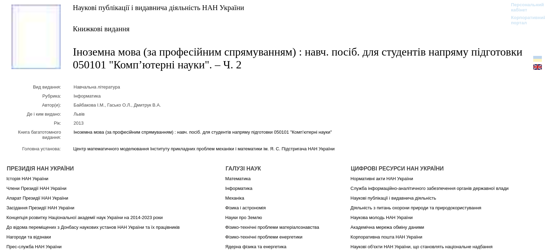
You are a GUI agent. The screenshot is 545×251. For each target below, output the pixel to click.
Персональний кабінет (524, 7)
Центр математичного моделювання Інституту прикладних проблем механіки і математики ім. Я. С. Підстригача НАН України (203, 148)
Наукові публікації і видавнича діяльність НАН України (158, 7)
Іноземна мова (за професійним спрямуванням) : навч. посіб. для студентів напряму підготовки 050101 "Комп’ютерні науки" (203, 132)
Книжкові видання (101, 29)
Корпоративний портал (524, 20)
